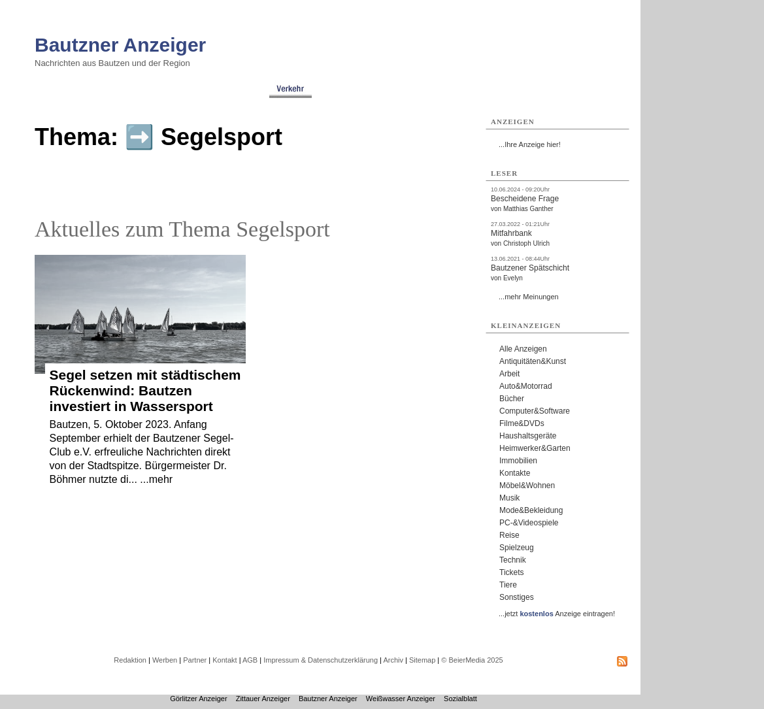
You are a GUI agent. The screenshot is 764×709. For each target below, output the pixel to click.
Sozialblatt (460, 698)
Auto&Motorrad (525, 386)
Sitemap (422, 660)
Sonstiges (516, 597)
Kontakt (224, 660)
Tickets (511, 572)
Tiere (508, 585)
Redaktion (130, 660)
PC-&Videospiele (529, 522)
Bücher (511, 398)
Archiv (393, 660)
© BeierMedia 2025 (472, 660)
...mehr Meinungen (529, 296)
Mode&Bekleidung (531, 510)
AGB (249, 660)
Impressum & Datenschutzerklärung (320, 660)
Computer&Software (534, 411)
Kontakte (514, 473)
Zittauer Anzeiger (263, 698)
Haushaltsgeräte (527, 436)
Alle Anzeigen (523, 349)
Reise (509, 535)
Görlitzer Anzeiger (198, 698)
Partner (195, 660)
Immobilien (518, 460)
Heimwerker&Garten (535, 448)
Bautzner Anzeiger (120, 44)
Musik (509, 498)
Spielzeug (516, 547)
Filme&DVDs (521, 423)
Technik (512, 560)
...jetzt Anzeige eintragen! (557, 613)
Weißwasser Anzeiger (400, 698)
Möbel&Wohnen (527, 485)
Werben (164, 660)
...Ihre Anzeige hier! (530, 144)
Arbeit (509, 374)
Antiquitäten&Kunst (532, 361)
